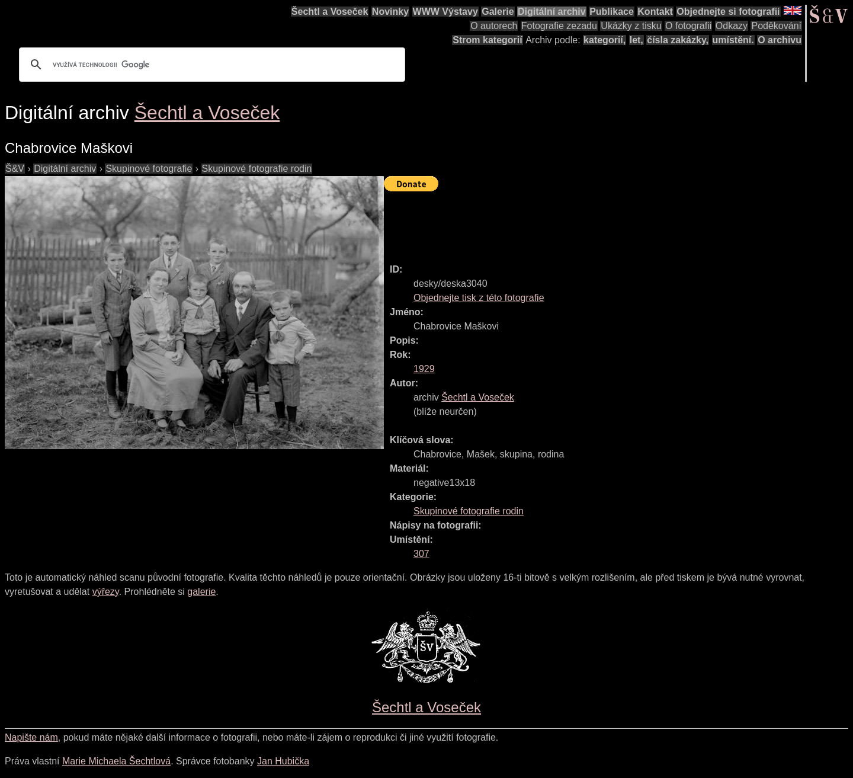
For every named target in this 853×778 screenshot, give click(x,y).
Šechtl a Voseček (329, 12)
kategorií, (604, 40)
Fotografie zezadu (559, 26)
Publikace (611, 12)
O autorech (493, 26)
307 (421, 554)
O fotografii (688, 26)
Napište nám (31, 737)
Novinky (390, 12)
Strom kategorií (487, 40)
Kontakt (655, 12)
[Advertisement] (599, 222)
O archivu (779, 40)
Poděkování (776, 26)
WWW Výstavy (445, 12)
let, (636, 40)
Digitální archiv (552, 12)
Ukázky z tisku (631, 26)
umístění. (733, 40)
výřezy (105, 592)
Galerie (498, 12)
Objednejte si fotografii (728, 12)
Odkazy (732, 26)
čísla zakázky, (677, 40)
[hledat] (210, 64)
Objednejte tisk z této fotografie (478, 298)
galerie (201, 592)
